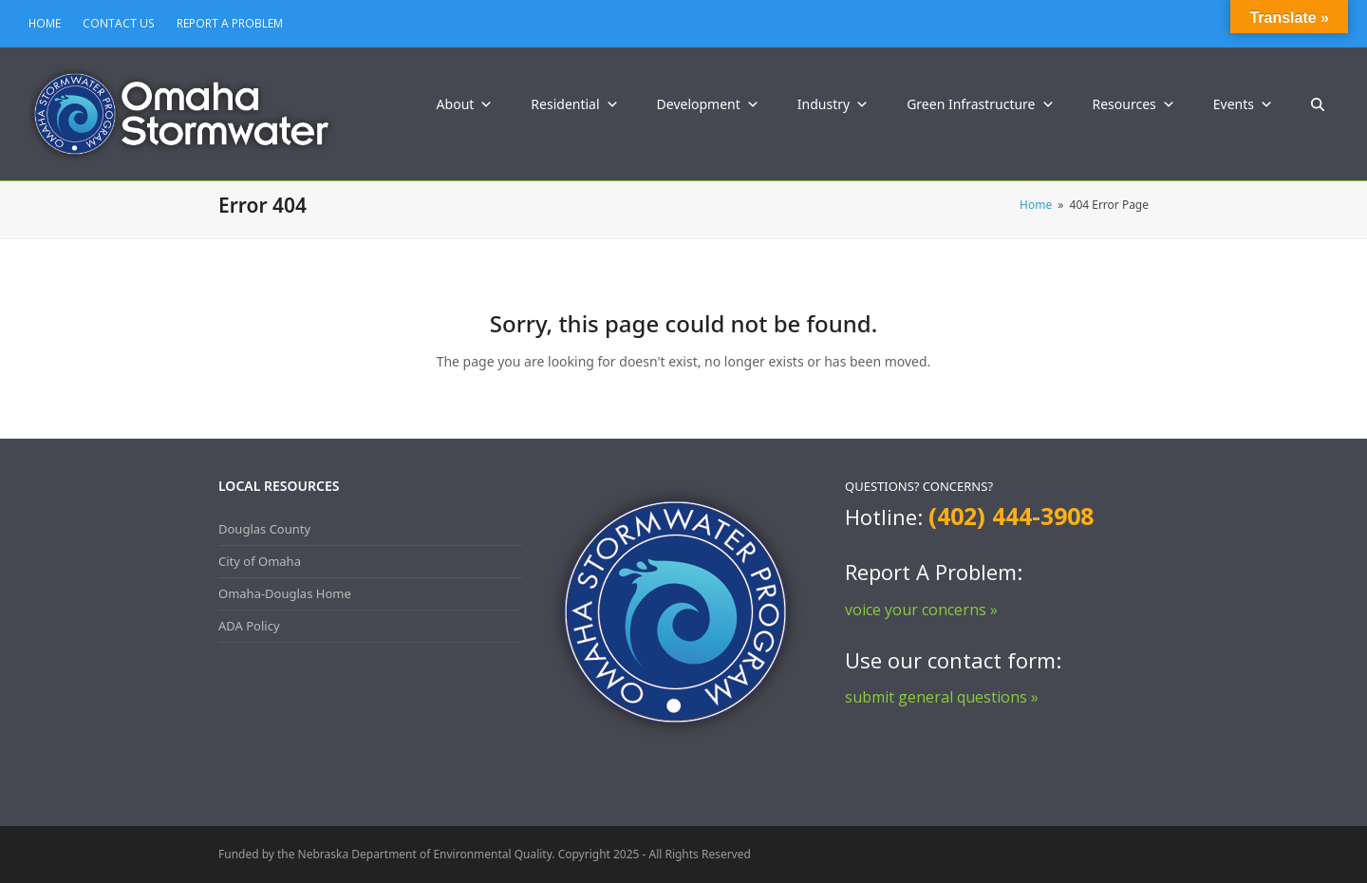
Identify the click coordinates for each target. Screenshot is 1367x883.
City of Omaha (259, 561)
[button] (1317, 104)
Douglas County (264, 528)
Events (1243, 104)
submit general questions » (942, 696)
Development (708, 104)
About (465, 104)
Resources (1134, 104)
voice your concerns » (921, 609)
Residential (574, 104)
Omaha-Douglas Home (284, 593)
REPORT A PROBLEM (230, 23)
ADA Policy (249, 625)
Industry (833, 104)
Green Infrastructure (980, 104)
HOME (44, 23)
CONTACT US (119, 23)
